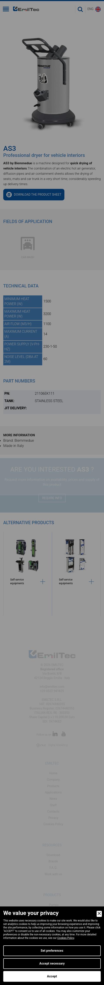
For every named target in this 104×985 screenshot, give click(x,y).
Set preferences (52, 950)
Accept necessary (52, 963)
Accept (52, 976)
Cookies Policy (65, 938)
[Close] (99, 914)
